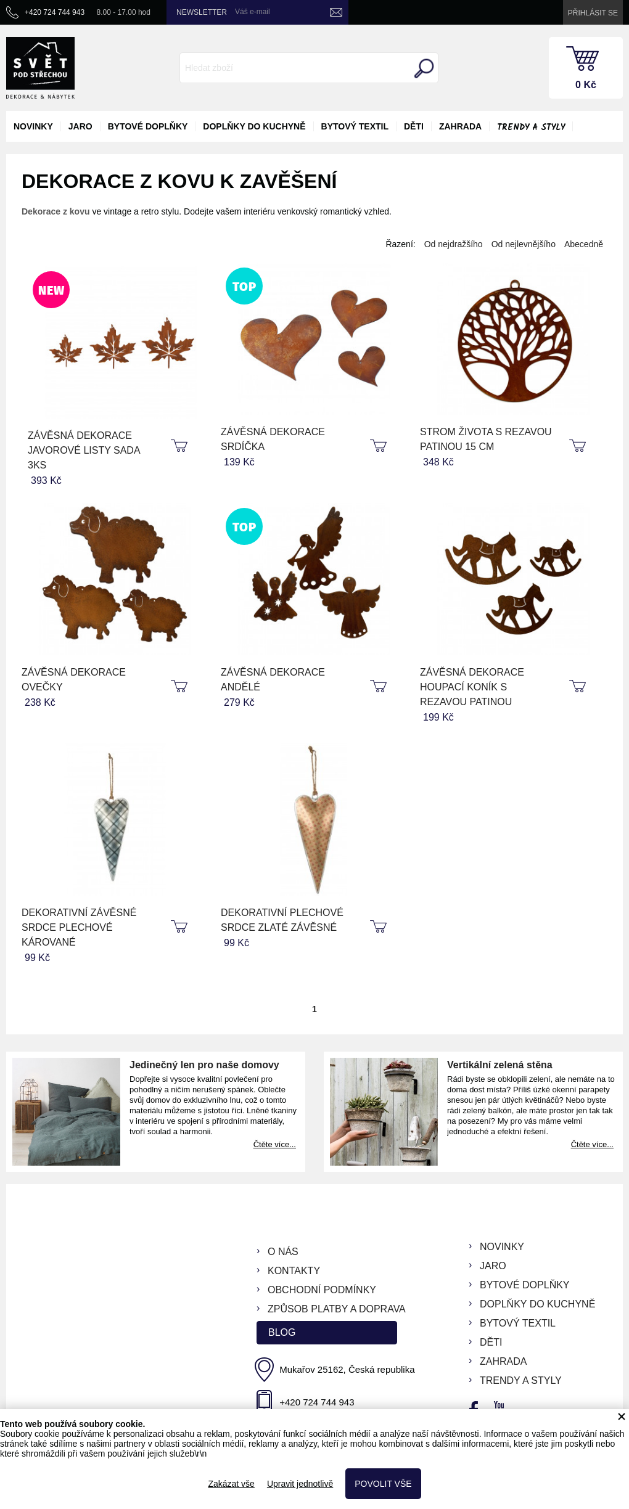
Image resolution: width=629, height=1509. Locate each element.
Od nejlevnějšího (523, 244)
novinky (33, 126)
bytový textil (354, 126)
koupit (180, 446)
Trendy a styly (531, 127)
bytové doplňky (148, 126)
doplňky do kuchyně (254, 126)
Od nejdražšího (453, 244)
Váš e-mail (252, 11)
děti (414, 126)
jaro (80, 126)
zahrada (460, 126)
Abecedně (583, 244)
